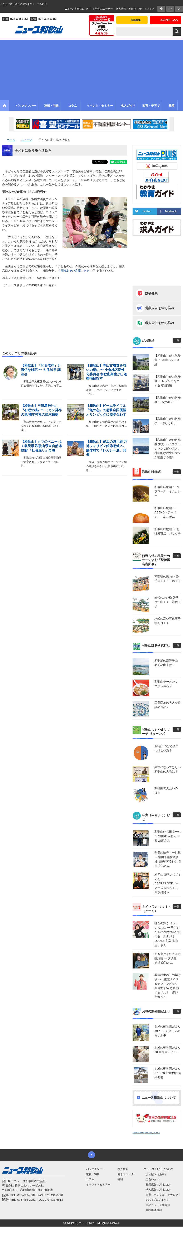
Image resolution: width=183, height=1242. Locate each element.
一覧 (176, 340)
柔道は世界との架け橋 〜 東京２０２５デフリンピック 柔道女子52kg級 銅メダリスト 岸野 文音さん (167, 986)
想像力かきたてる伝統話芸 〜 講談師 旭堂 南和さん (167, 958)
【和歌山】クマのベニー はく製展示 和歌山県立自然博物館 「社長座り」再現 (41, 446)
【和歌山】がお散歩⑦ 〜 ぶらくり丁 (167, 421)
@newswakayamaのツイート (146, 1132)
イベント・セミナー (98, 1184)
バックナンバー (95, 1169)
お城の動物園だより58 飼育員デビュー (167, 1050)
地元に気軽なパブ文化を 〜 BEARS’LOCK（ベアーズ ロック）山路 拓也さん (167, 883)
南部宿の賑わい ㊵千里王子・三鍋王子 (167, 579)
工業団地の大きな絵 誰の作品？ (167, 705)
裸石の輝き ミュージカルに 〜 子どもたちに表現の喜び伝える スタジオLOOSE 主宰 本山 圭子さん (167, 934)
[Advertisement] (91, 69)
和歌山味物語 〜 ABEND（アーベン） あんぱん (165, 512)
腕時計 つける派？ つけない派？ (166, 748)
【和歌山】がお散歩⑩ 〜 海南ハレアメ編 (167, 360)
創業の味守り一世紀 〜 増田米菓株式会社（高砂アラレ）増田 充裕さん (167, 859)
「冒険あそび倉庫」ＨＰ (74, 270)
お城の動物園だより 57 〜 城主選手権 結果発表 (167, 1073)
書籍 (120, 1179)
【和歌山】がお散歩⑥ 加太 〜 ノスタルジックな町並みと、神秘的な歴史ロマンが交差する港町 (167, 448)
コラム (90, 1179)
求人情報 (123, 1169)
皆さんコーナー (104, 8)
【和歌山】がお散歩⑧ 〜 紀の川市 (167, 400)
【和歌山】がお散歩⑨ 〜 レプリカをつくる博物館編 (167, 381)
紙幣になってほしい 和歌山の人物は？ (167, 769)
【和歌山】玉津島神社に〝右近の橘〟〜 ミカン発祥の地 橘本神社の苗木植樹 (41, 410)
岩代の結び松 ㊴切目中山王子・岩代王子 (167, 602)
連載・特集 (93, 1174)
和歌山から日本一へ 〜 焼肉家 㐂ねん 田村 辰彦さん (167, 836)
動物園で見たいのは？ (166, 790)
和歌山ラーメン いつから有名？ (166, 684)
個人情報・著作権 (126, 8)
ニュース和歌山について (78, 8)
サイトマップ (146, 8)
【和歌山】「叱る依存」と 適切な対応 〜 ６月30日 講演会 (41, 370)
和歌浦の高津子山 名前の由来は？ (166, 663)
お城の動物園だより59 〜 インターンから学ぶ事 (167, 1031)
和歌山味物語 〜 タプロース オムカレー (167, 491)
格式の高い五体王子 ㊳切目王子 (167, 621)
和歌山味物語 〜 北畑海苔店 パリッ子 (167, 531)
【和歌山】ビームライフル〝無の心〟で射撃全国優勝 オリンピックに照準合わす (106, 410)
